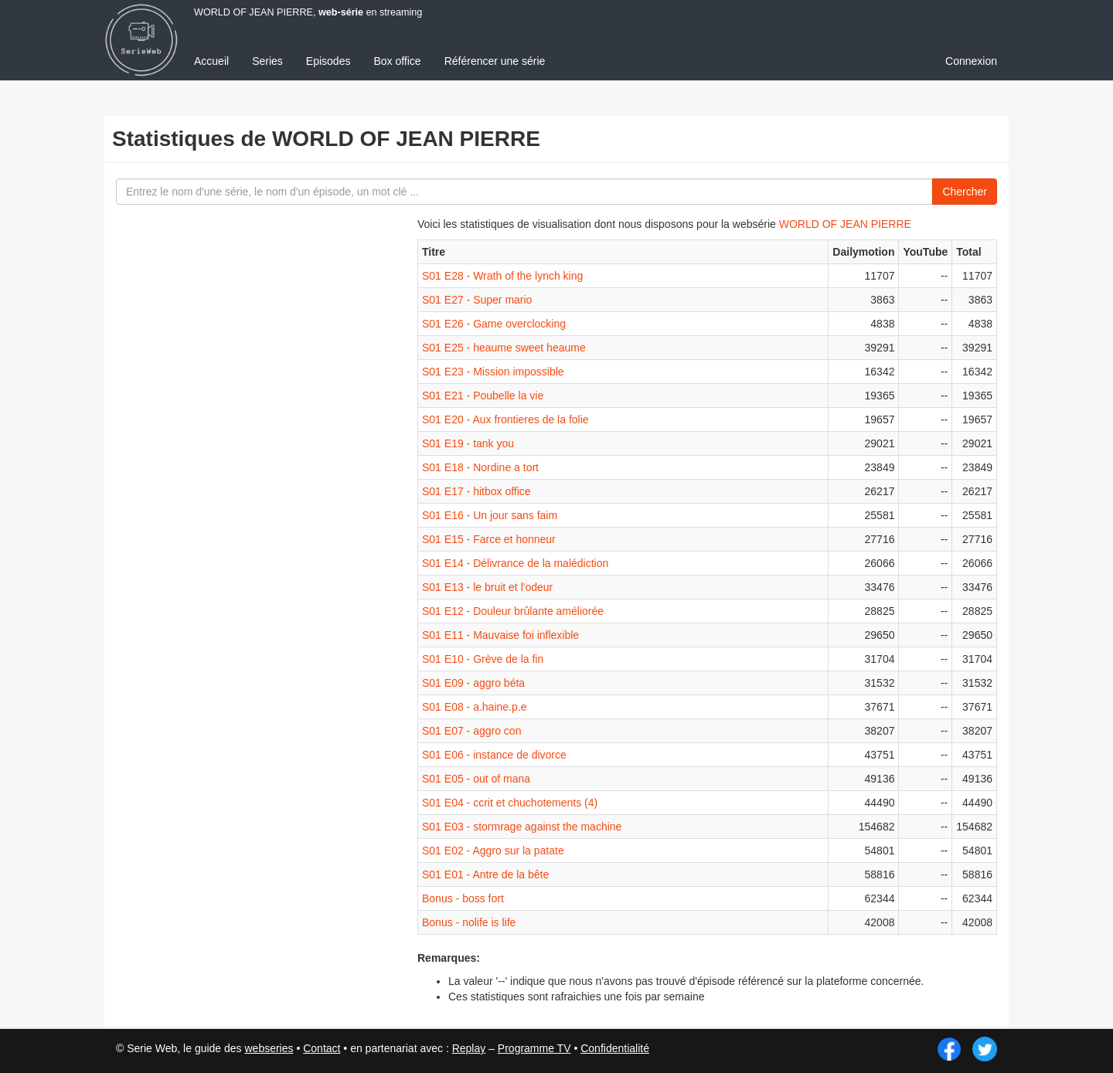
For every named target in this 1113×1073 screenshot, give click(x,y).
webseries (268, 1048)
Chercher (964, 191)
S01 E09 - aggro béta (473, 683)
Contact (321, 1048)
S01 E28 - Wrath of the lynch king (502, 276)
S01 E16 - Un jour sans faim (489, 515)
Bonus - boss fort (463, 898)
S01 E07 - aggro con (471, 731)
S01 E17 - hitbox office (476, 491)
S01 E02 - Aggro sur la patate (493, 850)
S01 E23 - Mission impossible (493, 371)
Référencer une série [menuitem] (495, 61)
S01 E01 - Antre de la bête (485, 874)
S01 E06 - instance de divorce (494, 755)
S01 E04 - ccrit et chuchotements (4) (509, 802)
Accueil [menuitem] (211, 61)
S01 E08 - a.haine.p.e (474, 707)
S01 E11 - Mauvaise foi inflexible (500, 635)
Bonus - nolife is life (469, 922)
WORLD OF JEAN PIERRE (845, 224)
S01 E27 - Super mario (477, 300)
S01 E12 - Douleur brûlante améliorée (513, 611)
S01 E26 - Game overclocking (494, 323)
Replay (469, 1048)
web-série (340, 12)
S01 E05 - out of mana (476, 778)
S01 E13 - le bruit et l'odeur (487, 587)
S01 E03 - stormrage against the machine (521, 826)
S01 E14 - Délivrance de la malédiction (515, 563)
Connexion (971, 61)
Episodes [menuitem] (328, 61)
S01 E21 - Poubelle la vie (482, 395)
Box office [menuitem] (396, 61)
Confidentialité (614, 1048)
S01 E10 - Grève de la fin (482, 659)
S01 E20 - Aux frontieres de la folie (505, 419)
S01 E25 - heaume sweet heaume (504, 347)
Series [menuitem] (267, 61)
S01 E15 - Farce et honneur (489, 539)
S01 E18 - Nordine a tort (480, 467)
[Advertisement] (228, 486)
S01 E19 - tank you (468, 443)
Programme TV (534, 1048)
